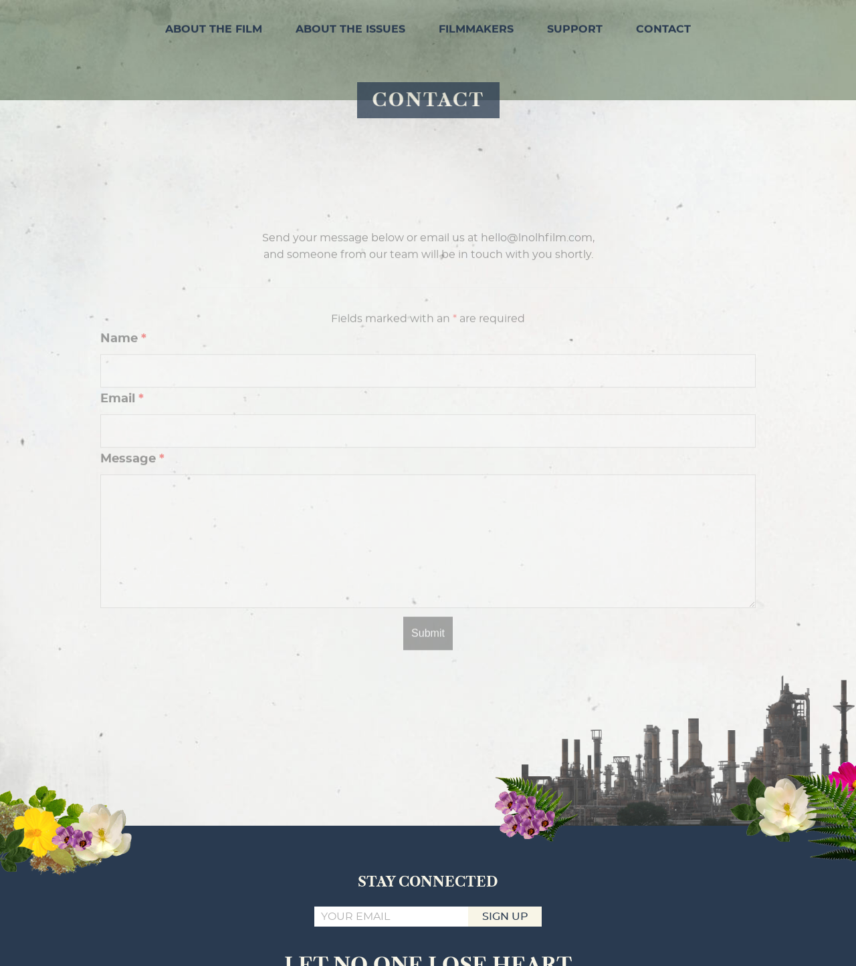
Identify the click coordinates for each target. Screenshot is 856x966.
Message (132, 480)
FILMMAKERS (476, 27)
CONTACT (663, 27)
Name (123, 360)
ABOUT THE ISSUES (350, 27)
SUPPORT (575, 27)
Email (122, 420)
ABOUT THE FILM (213, 27)
